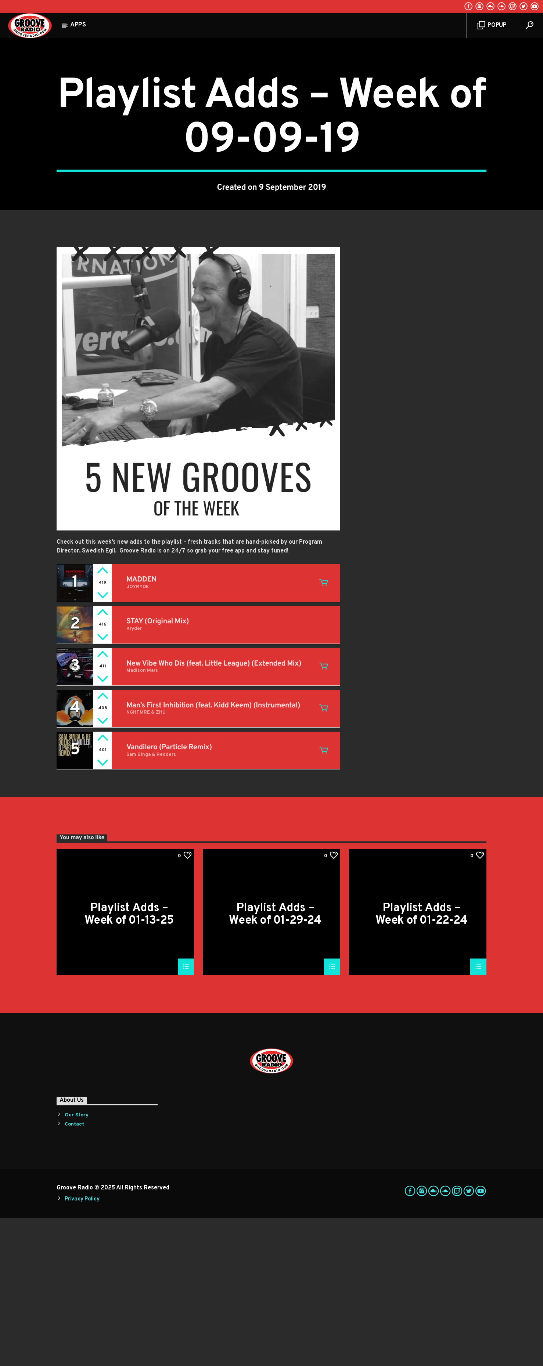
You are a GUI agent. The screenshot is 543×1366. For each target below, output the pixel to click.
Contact (74, 1272)
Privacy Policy (82, 1347)
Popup (492, 25)
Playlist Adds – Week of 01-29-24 (275, 1062)
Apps (78, 25)
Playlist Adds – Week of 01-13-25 (128, 1062)
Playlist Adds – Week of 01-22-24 (421, 1062)
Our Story (77, 1263)
